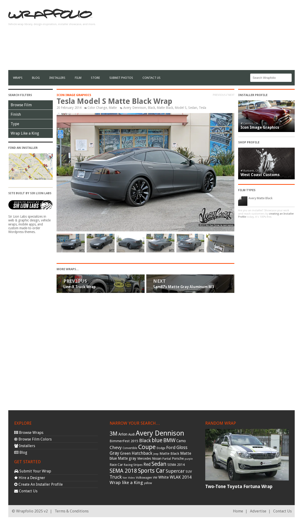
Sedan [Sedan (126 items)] (159, 464)
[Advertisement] (208, 37)
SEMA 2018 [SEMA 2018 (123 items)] (123, 470)
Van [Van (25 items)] (125, 477)
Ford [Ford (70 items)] (170, 447)
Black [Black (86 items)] (145, 440)
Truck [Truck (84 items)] (116, 477)
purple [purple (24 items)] (189, 458)
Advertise (258, 511)
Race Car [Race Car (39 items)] (116, 465)
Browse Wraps (28, 432)
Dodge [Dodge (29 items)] (161, 448)
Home (238, 511)
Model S (181, 108)
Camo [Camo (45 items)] (181, 441)
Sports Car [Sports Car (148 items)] (151, 470)
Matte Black (165, 108)
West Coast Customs (260, 174)
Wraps (17, 77)
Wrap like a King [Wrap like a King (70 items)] (126, 482)
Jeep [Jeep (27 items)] (156, 453)
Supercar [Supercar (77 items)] (175, 471)
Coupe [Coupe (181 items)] (147, 446)
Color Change (97, 108)
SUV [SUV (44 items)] (189, 471)
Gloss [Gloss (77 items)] (181, 447)
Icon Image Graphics (74, 95)
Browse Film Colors (33, 439)
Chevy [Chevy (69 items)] (116, 447)
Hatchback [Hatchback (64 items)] (142, 453)
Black (151, 108)
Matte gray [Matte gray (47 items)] (127, 458)
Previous (219, 95)
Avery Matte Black (260, 198)
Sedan (192, 108)
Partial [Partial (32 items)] (166, 458)
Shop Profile (248, 142)
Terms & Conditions (72, 511)
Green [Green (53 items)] (125, 453)
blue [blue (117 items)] (157, 440)
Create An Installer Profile (38, 484)
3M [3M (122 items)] (113, 433)
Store (95, 77)
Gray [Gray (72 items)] (114, 453)
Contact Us (151, 77)
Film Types (246, 190)
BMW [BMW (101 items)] (169, 440)
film (78, 77)
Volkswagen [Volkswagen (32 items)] (144, 477)
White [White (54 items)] (163, 477)
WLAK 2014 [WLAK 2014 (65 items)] (181, 477)
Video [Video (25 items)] (131, 477)
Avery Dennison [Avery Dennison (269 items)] (160, 433)
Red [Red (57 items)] (147, 464)
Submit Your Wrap (32, 471)
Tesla (202, 108)
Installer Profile (252, 95)
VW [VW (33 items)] (155, 477)
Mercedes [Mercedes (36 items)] (144, 458)
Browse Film (21, 105)
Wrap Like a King (25, 133)
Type (15, 124)
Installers (57, 77)
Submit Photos (121, 77)
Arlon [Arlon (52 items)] (122, 434)
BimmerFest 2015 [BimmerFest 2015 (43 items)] (124, 441)
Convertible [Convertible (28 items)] (130, 448)
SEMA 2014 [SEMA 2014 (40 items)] (176, 465)
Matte (113, 108)
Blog (36, 77)
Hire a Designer (29, 478)
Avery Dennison (134, 108)
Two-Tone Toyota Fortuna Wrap (238, 486)
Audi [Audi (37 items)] (131, 434)
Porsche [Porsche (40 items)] (178, 458)
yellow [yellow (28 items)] (148, 483)
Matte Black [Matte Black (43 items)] (169, 453)
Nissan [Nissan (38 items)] (156, 458)
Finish (16, 114)
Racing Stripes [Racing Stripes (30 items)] (133, 465)
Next (231, 95)
